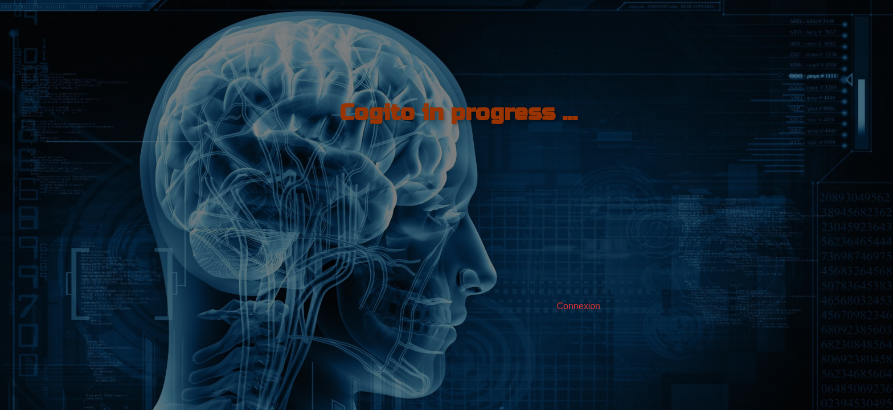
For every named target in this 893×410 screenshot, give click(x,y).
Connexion (579, 306)
